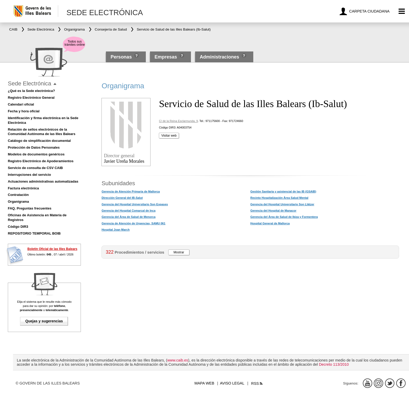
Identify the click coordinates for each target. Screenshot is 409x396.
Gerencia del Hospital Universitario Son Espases (134, 204)
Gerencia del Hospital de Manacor (273, 210)
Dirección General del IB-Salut (122, 197)
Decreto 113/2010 (334, 364)
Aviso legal (232, 383)
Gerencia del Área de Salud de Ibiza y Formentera (284, 216)
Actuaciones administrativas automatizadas (43, 181)
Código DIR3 (18, 227)
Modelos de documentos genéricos (36, 154)
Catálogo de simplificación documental (39, 141)
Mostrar (178, 252)
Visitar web (168, 135)
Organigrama (18, 201)
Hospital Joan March (115, 229)
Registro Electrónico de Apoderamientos (41, 161)
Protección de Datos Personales (34, 147)
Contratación (18, 195)
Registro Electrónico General (31, 98)
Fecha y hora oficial (23, 111)
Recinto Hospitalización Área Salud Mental (279, 197)
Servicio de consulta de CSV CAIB (35, 168)
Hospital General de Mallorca (270, 223)
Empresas (165, 57)
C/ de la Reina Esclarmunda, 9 (178, 121)
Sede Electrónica (29, 83)
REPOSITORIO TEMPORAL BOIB (34, 233)
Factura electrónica (23, 188)
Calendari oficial (21, 104)
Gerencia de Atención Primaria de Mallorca (130, 191)
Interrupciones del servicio (29, 175)
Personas (122, 57)
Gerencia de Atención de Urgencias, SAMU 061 (133, 223)
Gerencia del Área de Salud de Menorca (128, 216)
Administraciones (219, 57)
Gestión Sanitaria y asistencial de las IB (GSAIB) (283, 191)
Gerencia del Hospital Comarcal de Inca (128, 210)
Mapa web (204, 383)
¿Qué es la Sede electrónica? (31, 91)
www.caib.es (177, 360)
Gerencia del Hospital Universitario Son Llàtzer (282, 204)
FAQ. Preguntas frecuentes (29, 208)
